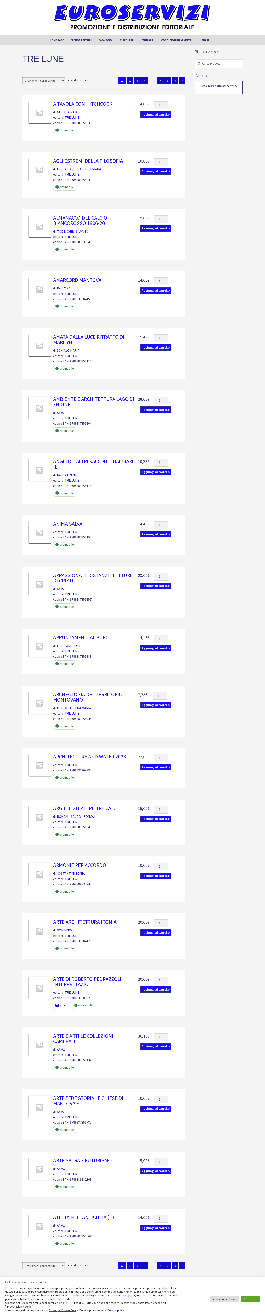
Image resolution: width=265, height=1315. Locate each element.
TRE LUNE (72, 117)
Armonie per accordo (79, 865)
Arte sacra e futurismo (82, 1160)
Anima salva (67, 523)
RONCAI (62, 816)
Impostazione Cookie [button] (225, 1299)
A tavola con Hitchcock (82, 103)
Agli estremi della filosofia (88, 161)
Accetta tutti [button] (250, 1299)
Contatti (147, 40)
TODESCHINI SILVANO (72, 231)
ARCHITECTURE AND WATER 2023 (89, 756)
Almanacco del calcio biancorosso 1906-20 (80, 220)
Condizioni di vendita (176, 40)
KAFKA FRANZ (67, 475)
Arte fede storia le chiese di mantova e (88, 1101)
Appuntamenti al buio (80, 637)
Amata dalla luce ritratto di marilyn (88, 339)
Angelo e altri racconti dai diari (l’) (93, 464)
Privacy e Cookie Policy (63, 1310)
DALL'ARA (63, 288)
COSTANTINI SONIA (71, 873)
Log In (205, 40)
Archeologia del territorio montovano (88, 697)
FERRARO (64, 169)
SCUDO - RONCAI (83, 816)
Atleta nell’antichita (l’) (83, 1217)
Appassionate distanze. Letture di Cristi (93, 578)
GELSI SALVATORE (69, 112)
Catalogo (105, 40)
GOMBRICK (65, 930)
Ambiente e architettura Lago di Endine (93, 402)
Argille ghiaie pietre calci (85, 808)
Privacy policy (116, 1310)
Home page (57, 40)
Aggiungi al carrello (156, 114)
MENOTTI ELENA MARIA (74, 708)
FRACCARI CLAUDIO (71, 646)
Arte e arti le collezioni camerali (83, 1039)
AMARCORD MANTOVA (77, 280)
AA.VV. (61, 413)
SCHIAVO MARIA (68, 350)
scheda (62, 1005)
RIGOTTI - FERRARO (87, 169)
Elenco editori (81, 40)
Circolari (126, 40)
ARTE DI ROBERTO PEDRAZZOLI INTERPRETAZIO (87, 982)
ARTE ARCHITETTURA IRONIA (85, 922)
